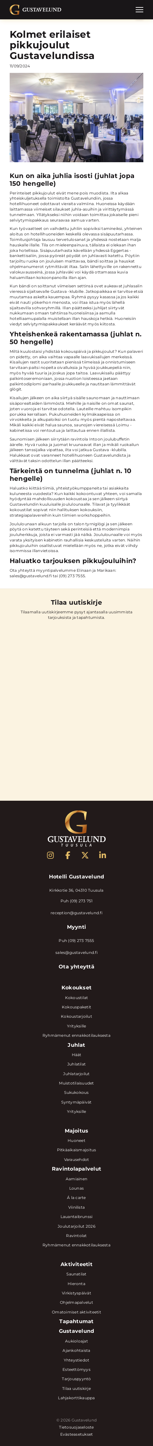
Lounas (76, 1188)
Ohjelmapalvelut (76, 1302)
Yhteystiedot (77, 1360)
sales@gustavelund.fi (76, 952)
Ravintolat (76, 1235)
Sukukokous (76, 1092)
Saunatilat (76, 1274)
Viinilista (76, 1207)
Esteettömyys (76, 1369)
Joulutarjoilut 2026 (76, 1226)
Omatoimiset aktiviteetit (76, 1312)
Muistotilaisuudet (76, 1083)
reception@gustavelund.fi (76, 912)
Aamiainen (76, 1178)
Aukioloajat (76, 1341)
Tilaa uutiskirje (76, 1388)
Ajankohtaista (76, 1350)
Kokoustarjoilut (76, 1016)
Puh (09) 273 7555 (76, 940)
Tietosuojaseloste (76, 1427)
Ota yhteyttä (76, 967)
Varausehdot (76, 1159)
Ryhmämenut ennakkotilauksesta (76, 1035)
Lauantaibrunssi (77, 1216)
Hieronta (76, 1283)
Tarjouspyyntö (76, 1378)
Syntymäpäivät (76, 1102)
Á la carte (76, 1197)
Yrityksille (76, 1026)
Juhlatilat (76, 1064)
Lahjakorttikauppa (76, 1397)
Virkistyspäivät (76, 1293)
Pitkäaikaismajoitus (76, 1149)
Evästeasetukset (76, 1434)
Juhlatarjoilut (76, 1073)
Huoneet (76, 1140)
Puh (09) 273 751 (77, 900)
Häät (76, 1054)
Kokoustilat (76, 997)
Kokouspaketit (76, 1007)
